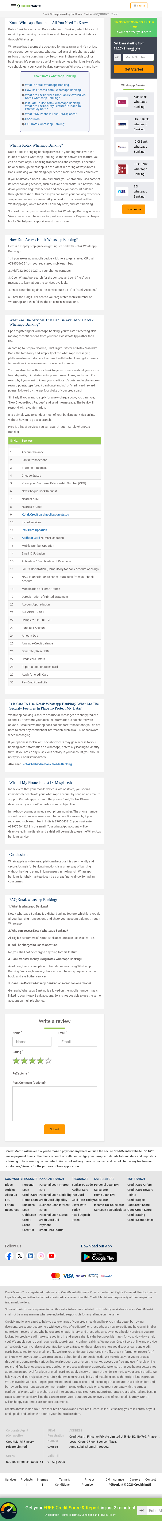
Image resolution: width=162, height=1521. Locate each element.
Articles (10, 1189)
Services (10, 1479)
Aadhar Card (80, 1189)
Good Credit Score (139, 1209)
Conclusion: (32, 119)
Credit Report (136, 1200)
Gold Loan (29, 1214)
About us (11, 1194)
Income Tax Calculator (109, 1205)
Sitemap (42, 1479)
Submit (54, 1129)
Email (62, 1033)
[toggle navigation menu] (13, 6)
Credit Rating (136, 1214)
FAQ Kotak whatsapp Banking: (45, 124)
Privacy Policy (108, 1514)
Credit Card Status (51, 1230)
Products (27, 1479)
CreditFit (28, 1230)
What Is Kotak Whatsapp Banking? (47, 84)
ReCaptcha (20, 1073)
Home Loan (30, 1200)
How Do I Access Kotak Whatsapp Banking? (53, 89)
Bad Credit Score (138, 1205)
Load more (134, 209)
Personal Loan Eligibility (55, 1194)
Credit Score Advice (140, 1220)
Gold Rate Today (83, 1200)
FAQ (8, 1200)
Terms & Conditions (83, 1514)
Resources (12, 1209)
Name (17, 1033)
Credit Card (30, 1194)
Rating (17, 1052)
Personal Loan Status (53, 1214)
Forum (9, 1205)
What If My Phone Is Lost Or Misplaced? (51, 113)
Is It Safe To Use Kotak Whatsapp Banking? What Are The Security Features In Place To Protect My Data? (53, 106)
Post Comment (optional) (29, 1082)
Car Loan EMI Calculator (110, 1209)
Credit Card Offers (139, 1184)
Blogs (9, 1184)
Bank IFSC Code (82, 1184)
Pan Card (78, 1194)
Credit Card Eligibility (53, 1200)
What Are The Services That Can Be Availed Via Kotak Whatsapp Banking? (55, 96)
